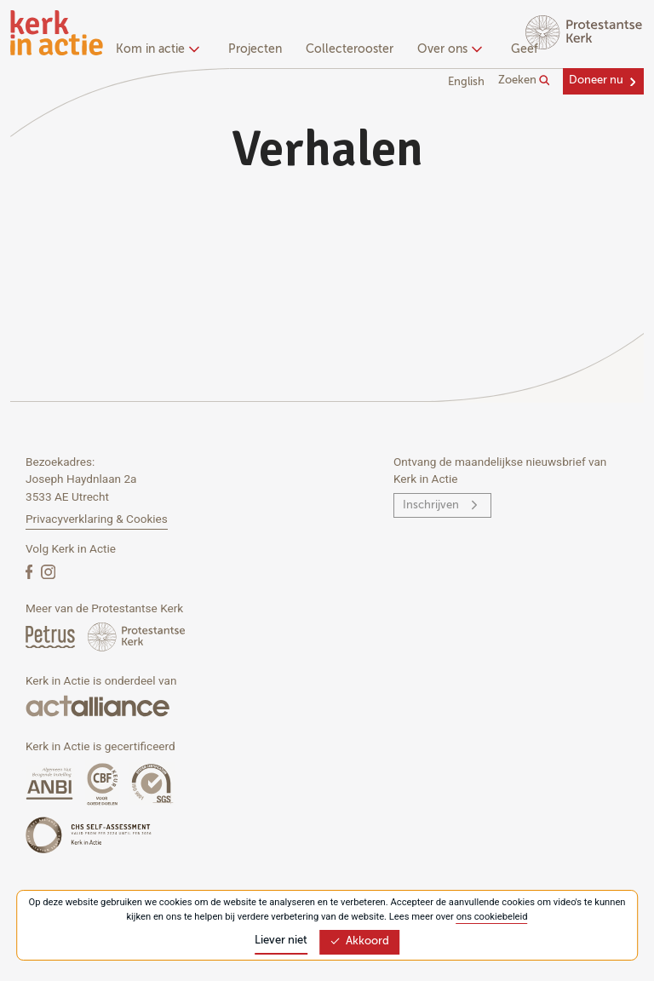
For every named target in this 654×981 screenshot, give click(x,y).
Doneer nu (596, 80)
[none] (160, 51)
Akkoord (359, 941)
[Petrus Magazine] (51, 636)
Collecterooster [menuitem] (349, 49)
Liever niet (281, 940)
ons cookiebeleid (492, 916)
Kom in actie (155, 49)
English (466, 82)
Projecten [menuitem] (255, 49)
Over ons (447, 49)
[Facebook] (31, 571)
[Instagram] (48, 571)
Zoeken (524, 81)
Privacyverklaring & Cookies (97, 518)
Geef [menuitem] (524, 49)
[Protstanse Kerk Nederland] (137, 636)
